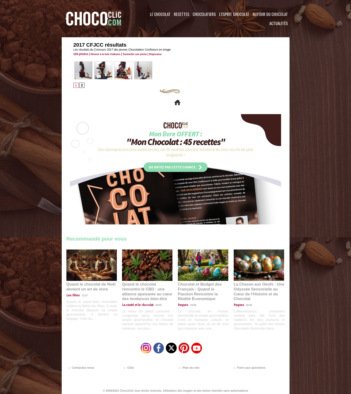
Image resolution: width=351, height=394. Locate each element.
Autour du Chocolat (270, 14)
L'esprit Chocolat (234, 14)
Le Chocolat (160, 14)
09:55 (155, 299)
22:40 (247, 299)
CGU (128, 365)
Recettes (181, 14)
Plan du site (188, 365)
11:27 (82, 295)
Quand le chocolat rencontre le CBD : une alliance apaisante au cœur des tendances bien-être (147, 289)
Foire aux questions (247, 365)
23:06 (191, 304)
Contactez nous (81, 365)
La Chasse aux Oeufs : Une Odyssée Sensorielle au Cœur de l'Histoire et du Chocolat (257, 289)
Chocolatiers (204, 14)
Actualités (278, 23)
